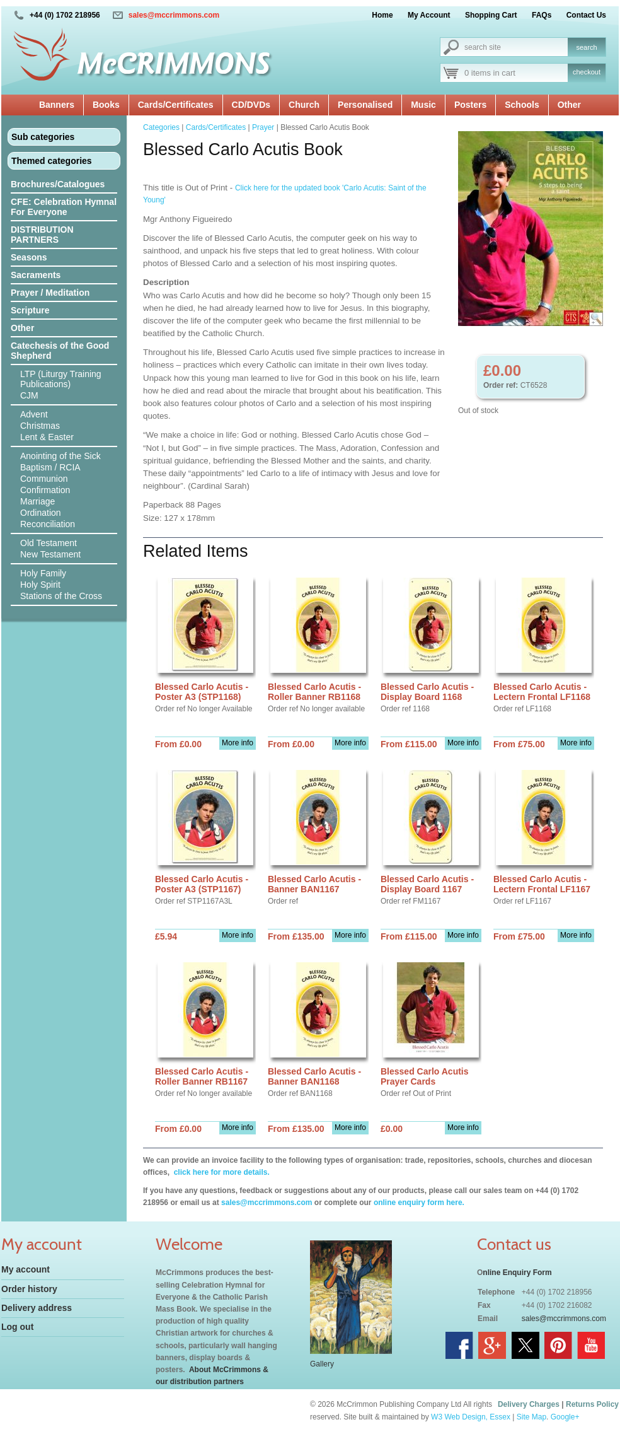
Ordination (40, 513)
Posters (470, 105)
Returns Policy (592, 1404)
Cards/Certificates (176, 105)
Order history (29, 1289)
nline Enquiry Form (517, 1272)
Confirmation (45, 490)
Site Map (531, 1417)
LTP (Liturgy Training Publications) (60, 379)
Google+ (565, 1417)
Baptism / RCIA (50, 467)
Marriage (37, 501)
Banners (56, 105)
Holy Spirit (40, 585)
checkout (586, 72)
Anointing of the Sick (60, 456)
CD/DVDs (251, 105)
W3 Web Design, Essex (470, 1417)
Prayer (263, 127)
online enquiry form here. (419, 1202)
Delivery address (36, 1308)
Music (423, 105)
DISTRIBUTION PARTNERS (42, 234)
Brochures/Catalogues (58, 184)
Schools (522, 105)
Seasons (29, 257)
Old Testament (48, 543)
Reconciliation (47, 524)
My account (25, 1269)
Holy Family (43, 573)
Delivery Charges (529, 1404)
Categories (161, 127)
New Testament (50, 554)
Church (304, 105)
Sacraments (35, 275)
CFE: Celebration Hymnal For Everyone (64, 207)
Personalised (365, 105)
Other (569, 105)
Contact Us (586, 15)
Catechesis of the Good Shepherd (60, 351)
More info (237, 742)
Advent (34, 414)
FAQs (541, 15)
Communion (43, 479)
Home (382, 15)
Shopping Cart (491, 15)
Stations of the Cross (61, 596)
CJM (29, 395)
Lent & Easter (47, 437)
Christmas (40, 426)
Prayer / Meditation (50, 293)
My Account (429, 15)
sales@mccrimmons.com (174, 15)
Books (106, 105)
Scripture (30, 310)
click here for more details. (220, 1172)
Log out (17, 1327)
